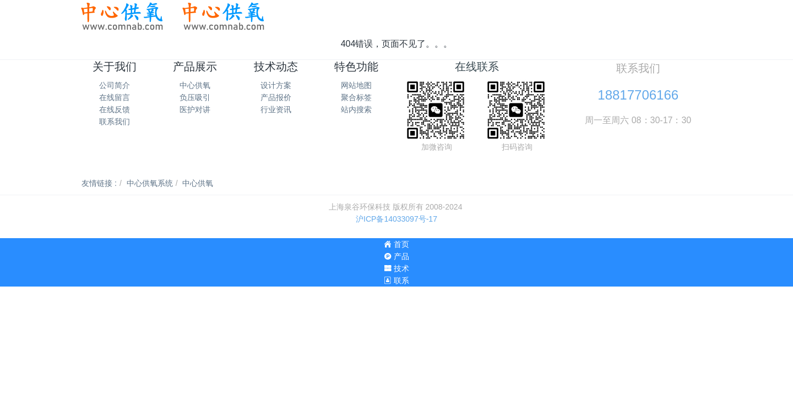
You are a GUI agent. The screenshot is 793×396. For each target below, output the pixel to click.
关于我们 (115, 67)
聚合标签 (356, 97)
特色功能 (356, 67)
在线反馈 (114, 109)
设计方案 (275, 85)
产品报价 (275, 97)
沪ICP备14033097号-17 (396, 219)
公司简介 (114, 85)
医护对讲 (195, 109)
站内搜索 (356, 109)
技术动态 (276, 67)
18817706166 (638, 94)
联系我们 (114, 121)
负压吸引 (195, 97)
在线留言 (114, 97)
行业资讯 (275, 109)
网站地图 (356, 85)
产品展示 (195, 67)
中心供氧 (195, 85)
